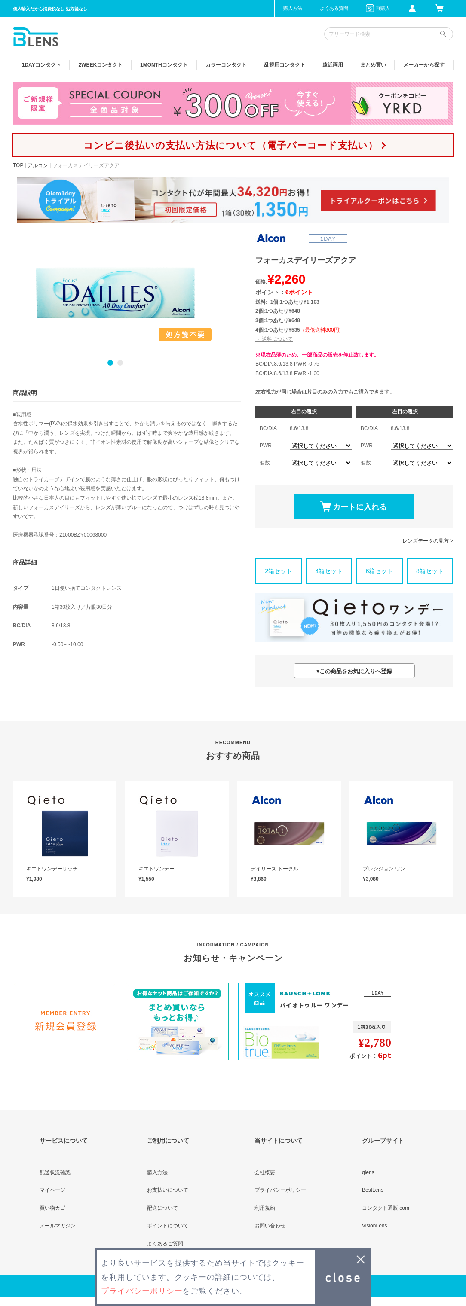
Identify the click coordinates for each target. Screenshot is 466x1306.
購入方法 (292, 8)
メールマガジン (58, 1226)
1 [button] (110, 363)
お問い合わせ (269, 1226)
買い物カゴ (52, 1208)
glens (368, 1172)
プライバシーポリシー (280, 1190)
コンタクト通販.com (385, 1208)
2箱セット (278, 571)
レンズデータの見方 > (427, 541)
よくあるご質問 (165, 1244)
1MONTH (164, 65)
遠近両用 (332, 65)
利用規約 (264, 1208)
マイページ (52, 1190)
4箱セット (329, 571)
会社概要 (264, 1172)
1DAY (41, 65)
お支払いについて (167, 1190)
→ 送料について (274, 339)
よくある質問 (334, 8)
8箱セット (430, 571)
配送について (162, 1208)
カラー (226, 65)
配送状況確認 (55, 1172)
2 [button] (120, 363)
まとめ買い (373, 65)
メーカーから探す (424, 65)
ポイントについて (167, 1226)
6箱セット (379, 571)
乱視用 (284, 65)
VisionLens (374, 1226)
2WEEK (100, 65)
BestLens (372, 1190)
